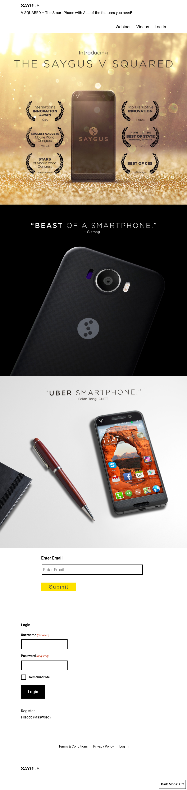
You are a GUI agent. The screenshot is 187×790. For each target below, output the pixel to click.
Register (28, 711)
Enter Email (52, 558)
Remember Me (39, 677)
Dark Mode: (172, 784)
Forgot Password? (36, 717)
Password (35, 656)
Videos (142, 26)
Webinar (123, 26)
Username (35, 635)
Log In (160, 26)
